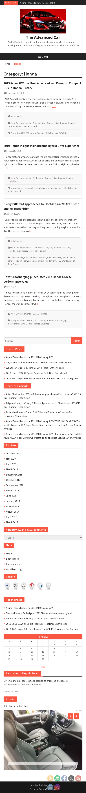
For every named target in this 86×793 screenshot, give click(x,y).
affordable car (17, 188)
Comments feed (14, 564)
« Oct (42, 666)
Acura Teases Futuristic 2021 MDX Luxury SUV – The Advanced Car (39, 434)
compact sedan (32, 188)
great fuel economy (53, 188)
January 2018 (13, 501)
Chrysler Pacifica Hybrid (35, 257)
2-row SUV (15, 133)
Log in (9, 553)
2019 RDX (25, 133)
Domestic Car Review (56, 123)
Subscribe (10, 699)
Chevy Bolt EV (17, 257)
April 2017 (11, 516)
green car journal (36, 260)
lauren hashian (14, 412)
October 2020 (13, 453)
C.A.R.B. (36, 313)
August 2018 (12, 490)
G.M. (68, 247)
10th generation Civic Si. (22, 320)
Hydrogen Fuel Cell (37, 250)
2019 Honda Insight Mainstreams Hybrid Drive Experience (41, 146)
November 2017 (14, 506)
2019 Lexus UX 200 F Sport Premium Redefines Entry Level (36, 373)
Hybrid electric (15, 191)
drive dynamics (54, 257)
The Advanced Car (43, 37)
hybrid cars (14, 181)
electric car (59, 247)
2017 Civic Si (39, 320)
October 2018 (13, 479)
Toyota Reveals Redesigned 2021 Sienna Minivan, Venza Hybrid (39, 362)
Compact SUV (39, 123)
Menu (43, 57)
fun (41, 188)
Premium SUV (56, 133)
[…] (53, 106)
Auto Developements (21, 123)
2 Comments (16, 116)
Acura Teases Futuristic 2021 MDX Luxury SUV (29, 357)
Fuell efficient (21, 260)
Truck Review (15, 126)
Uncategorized (30, 126)
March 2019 (12, 469)
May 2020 (11, 458)
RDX (65, 133)
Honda (71, 123)
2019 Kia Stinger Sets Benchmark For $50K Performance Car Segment (42, 378)
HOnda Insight (70, 188)
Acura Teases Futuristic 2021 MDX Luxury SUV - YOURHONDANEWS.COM (43, 421)
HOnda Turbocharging (56, 320)
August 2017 (12, 511)
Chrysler (48, 247)
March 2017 (12, 522)
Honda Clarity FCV (53, 260)
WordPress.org (14, 569)
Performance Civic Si (17, 323)
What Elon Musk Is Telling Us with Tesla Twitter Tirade (35, 367)
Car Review (38, 178)
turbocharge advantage (40, 323)
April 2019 (11, 464)
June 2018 (11, 495)
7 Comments (16, 240)
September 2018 (14, 485)
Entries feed (12, 558)
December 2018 (14, 474)
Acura (33, 133)
